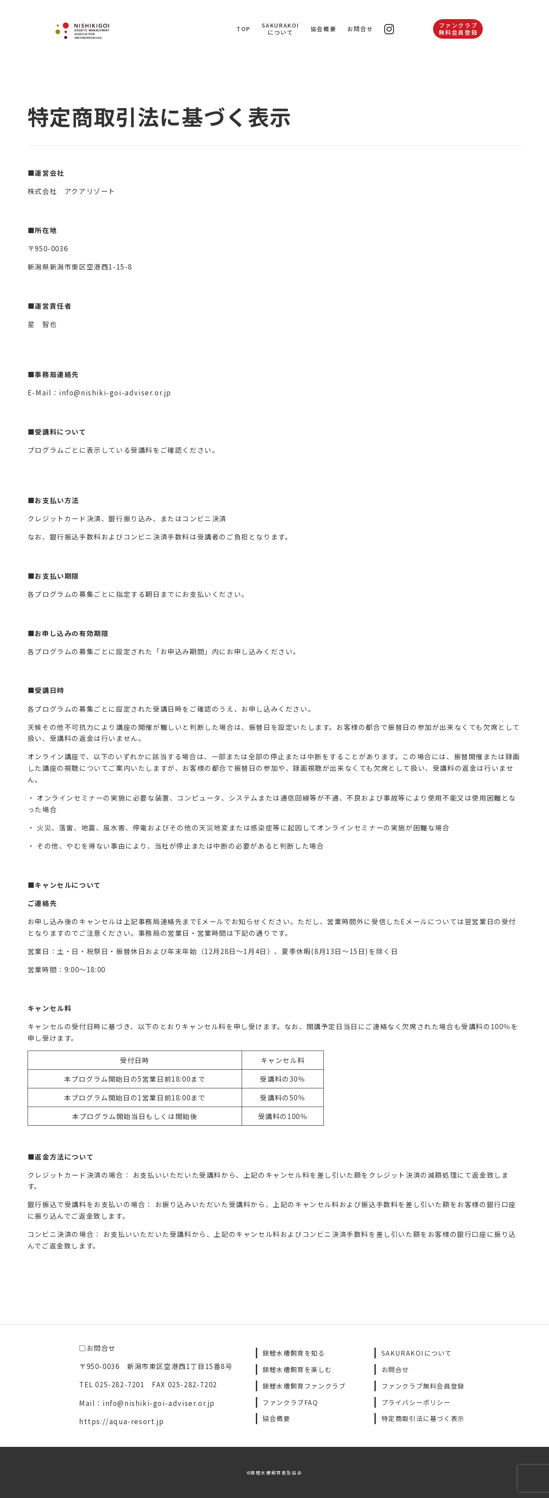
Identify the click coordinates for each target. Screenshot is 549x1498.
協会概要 (323, 28)
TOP (243, 28)
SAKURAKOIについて (280, 28)
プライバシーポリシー (416, 1402)
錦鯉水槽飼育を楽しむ (297, 1369)
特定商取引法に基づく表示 (423, 1418)
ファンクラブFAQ (290, 1402)
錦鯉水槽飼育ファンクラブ (304, 1385)
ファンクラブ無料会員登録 (458, 28)
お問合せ (360, 28)
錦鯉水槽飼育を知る (294, 1352)
